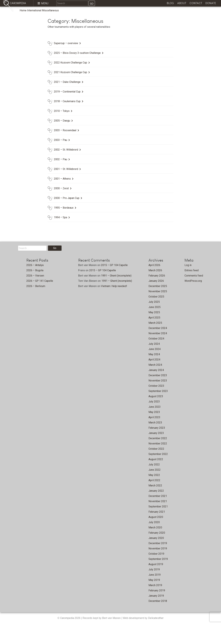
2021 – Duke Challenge (67, 81)
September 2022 (158, 454)
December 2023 (157, 375)
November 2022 (157, 443)
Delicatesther (156, 618)
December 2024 (157, 328)
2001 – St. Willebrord (66, 169)
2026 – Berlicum (35, 286)
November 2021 (157, 501)
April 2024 (154, 359)
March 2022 (155, 485)
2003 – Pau (60, 140)
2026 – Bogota (34, 270)
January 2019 (156, 595)
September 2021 (158, 506)
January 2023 (156, 433)
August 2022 (155, 459)
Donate (210, 3)
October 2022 (156, 448)
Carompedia (67, 618)
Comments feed (193, 275)
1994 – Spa (60, 217)
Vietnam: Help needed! (114, 286)
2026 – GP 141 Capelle (39, 280)
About (181, 3)
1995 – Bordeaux (64, 207)
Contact (196, 3)
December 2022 (157, 438)
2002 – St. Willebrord (66, 149)
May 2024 (154, 354)
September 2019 (158, 559)
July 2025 (154, 301)
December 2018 (157, 601)
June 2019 (154, 574)
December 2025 (157, 286)
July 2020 (154, 522)
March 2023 (155, 422)
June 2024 (154, 349)
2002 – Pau (60, 159)
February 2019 (156, 590)
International (34, 10)
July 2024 (154, 343)
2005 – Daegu (62, 120)
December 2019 (157, 543)
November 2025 (157, 291)
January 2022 (156, 490)
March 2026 (155, 270)
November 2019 (157, 548)
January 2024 (156, 370)
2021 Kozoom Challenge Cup (70, 72)
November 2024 (157, 333)
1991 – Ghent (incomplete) (116, 275)
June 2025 (154, 307)
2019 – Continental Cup (67, 91)
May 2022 (154, 475)
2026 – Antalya (35, 265)
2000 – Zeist (61, 188)
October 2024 (156, 338)
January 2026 (156, 280)
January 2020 (156, 538)
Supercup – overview (66, 43)
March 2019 (155, 585)
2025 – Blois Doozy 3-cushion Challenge (77, 52)
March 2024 (155, 364)
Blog (170, 3)
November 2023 (157, 380)
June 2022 (154, 469)
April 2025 (154, 317)
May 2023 (154, 412)
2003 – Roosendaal (65, 130)
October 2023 (156, 385)
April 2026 (154, 265)
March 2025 (155, 322)
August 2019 (155, 564)
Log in (188, 265)
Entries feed (191, 270)
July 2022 (154, 464)
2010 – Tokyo (62, 111)
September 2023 (158, 391)
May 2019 (154, 580)
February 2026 (156, 275)
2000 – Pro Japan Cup (66, 198)
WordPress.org (193, 280)
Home (23, 10)
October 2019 (156, 553)
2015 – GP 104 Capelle (114, 265)
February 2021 (156, 511)
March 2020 (155, 527)
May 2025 (154, 312)
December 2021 (157, 496)
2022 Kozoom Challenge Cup (70, 62)
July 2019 (154, 569)
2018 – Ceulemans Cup (67, 101)
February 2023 (156, 427)
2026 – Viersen (35, 275)
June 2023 (154, 406)
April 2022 (154, 480)
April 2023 (154, 417)
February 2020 (156, 532)
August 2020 (155, 517)
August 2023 (155, 396)
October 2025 (156, 296)
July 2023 (154, 401)
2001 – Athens (62, 178)
